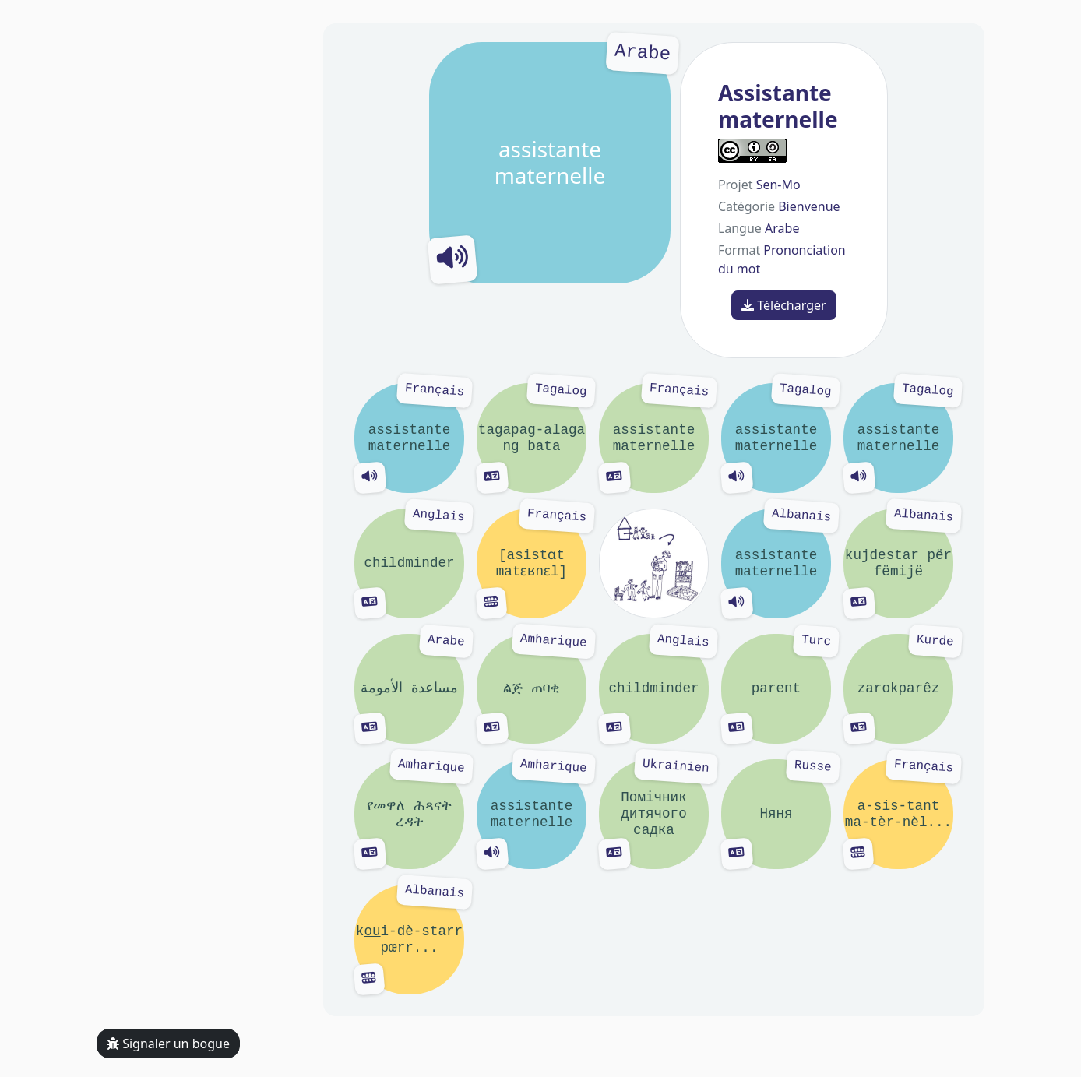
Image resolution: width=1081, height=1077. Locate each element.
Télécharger (783, 305)
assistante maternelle (550, 162)
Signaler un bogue (168, 1043)
